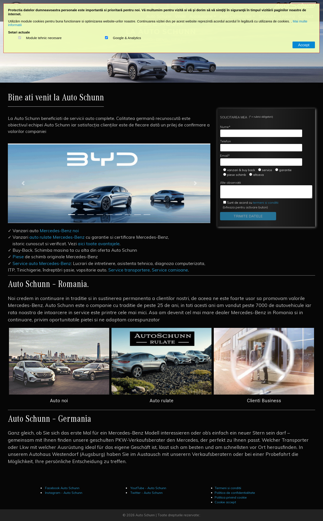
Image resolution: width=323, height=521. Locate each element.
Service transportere (129, 270)
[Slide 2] (81, 214)
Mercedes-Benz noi (59, 230)
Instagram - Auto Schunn (63, 493)
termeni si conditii (252, 203)
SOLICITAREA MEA (246, 117)
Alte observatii (266, 190)
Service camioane (170, 270)
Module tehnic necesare (44, 38)
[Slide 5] (109, 214)
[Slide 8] (137, 214)
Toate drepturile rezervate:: (178, 515)
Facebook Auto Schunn (61, 488)
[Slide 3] (90, 214)
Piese (18, 256)
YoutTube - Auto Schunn (147, 488)
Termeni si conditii (228, 488)
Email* (261, 160)
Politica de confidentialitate (235, 493)
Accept (303, 45)
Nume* (261, 131)
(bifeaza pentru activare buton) (249, 205)
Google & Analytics (127, 38)
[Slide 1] (71, 214)
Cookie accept (225, 502)
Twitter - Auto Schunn (146, 493)
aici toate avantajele (99, 243)
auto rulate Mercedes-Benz (57, 237)
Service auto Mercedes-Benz (42, 263)
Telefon (261, 145)
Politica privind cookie (231, 497)
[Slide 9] (147, 214)
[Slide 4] (99, 214)
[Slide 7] (128, 214)
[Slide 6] (118, 214)
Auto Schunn (145, 515)
